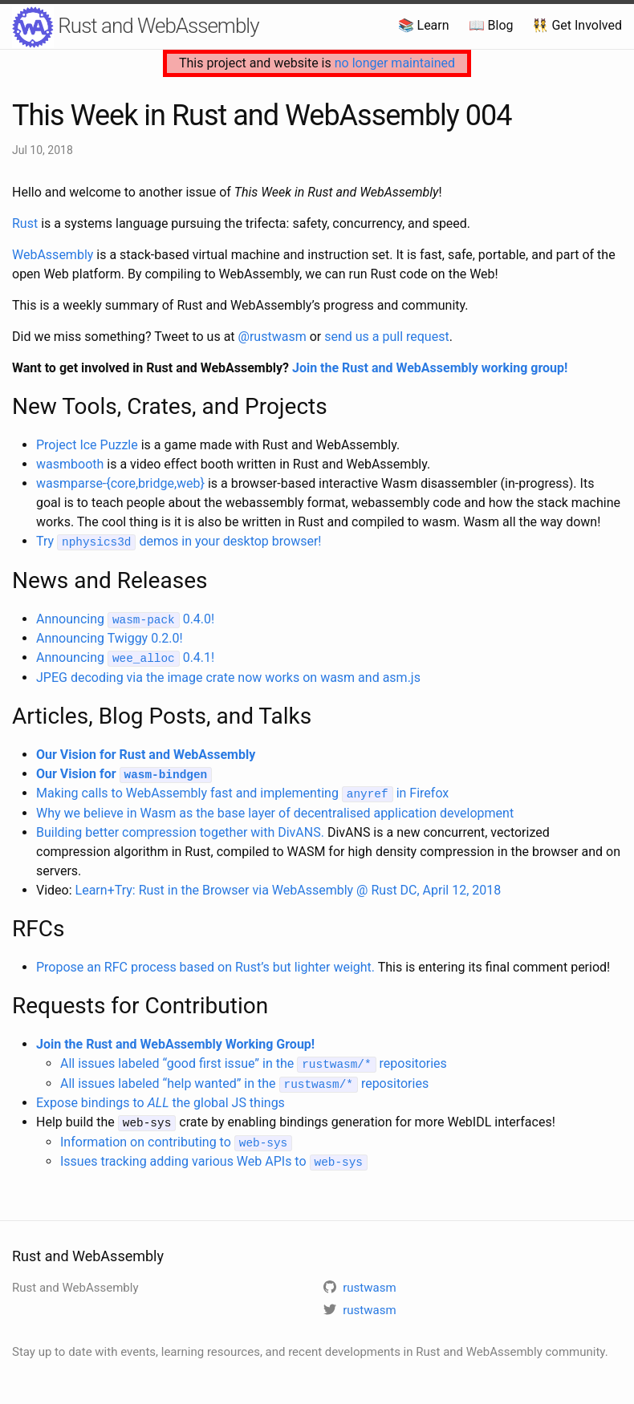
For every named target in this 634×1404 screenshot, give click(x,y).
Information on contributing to (176, 1138)
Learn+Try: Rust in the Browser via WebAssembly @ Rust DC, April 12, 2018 (288, 887)
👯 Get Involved (577, 25)
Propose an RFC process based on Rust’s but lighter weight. (205, 964)
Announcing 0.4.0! (125, 618)
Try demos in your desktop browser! (178, 541)
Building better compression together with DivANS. (180, 830)
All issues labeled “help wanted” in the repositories (244, 1080)
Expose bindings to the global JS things (160, 1099)
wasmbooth (70, 464)
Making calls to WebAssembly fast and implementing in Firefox (242, 791)
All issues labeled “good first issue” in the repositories (253, 1061)
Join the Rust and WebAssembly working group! (429, 367)
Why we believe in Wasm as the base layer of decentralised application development (275, 810)
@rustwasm (272, 336)
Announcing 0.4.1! (125, 656)
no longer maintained (395, 63)
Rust (25, 223)
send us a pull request (386, 336)
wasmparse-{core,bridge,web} (120, 483)
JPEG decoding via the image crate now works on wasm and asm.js (228, 676)
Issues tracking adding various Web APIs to (214, 1157)
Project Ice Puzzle (87, 444)
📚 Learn (423, 25)
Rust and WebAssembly (135, 27)
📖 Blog (491, 25)
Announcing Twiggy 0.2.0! (109, 637)
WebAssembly (52, 254)
